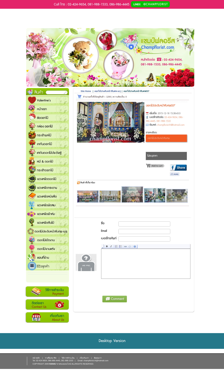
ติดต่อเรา (47, 304)
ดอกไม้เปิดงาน (47, 239)
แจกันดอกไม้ (47, 143)
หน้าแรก (47, 108)
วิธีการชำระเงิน (47, 291)
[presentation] (128, 286)
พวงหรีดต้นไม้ (47, 222)
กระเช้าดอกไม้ (47, 170)
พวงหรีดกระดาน (47, 187)
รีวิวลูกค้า (47, 266)
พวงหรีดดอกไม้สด (47, 178)
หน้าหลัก (36, 358)
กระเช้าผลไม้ (47, 135)
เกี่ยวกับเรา (47, 317)
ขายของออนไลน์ (64, 364)
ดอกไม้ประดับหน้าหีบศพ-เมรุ (47, 231)
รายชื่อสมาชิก (51, 358)
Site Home (86, 91)
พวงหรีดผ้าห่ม (47, 213)
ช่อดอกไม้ (47, 117)
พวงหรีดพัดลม (47, 204)
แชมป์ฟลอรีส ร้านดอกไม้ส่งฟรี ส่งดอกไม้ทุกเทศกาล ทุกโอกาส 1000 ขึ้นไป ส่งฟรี (47, 257)
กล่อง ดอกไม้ (47, 126)
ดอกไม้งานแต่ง (47, 248)
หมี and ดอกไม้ (47, 161)
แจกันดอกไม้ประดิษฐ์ (47, 152)
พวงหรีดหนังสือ (47, 196)
